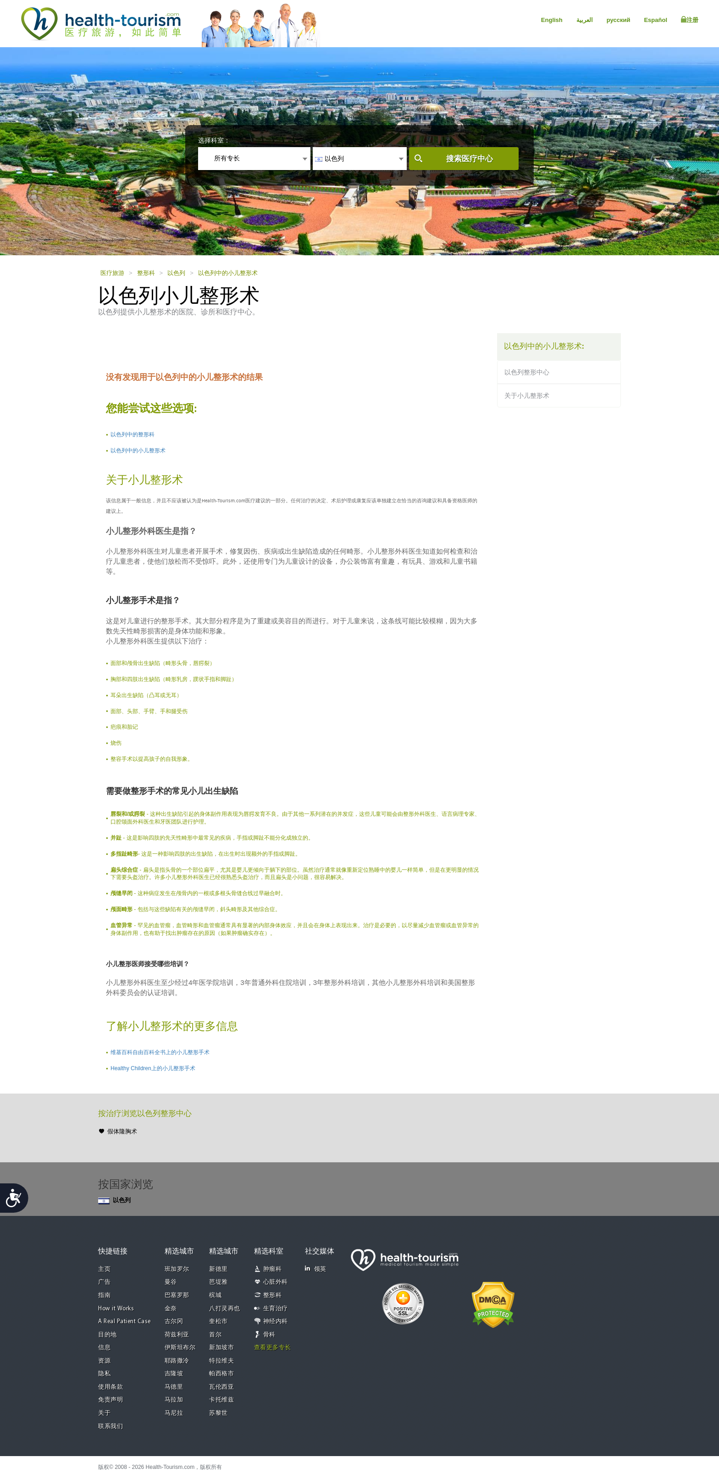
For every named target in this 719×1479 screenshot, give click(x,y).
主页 (104, 1269)
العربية (584, 19)
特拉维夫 (221, 1361)
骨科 (269, 1335)
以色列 (176, 272)
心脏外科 (275, 1282)
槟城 (215, 1295)
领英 (315, 1268)
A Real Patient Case (124, 1322)
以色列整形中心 (526, 372)
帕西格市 (221, 1374)
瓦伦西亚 (221, 1387)
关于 (104, 1413)
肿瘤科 (272, 1269)
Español (655, 19)
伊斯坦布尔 (180, 1348)
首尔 (215, 1335)
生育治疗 (275, 1309)
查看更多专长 (272, 1348)
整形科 (146, 272)
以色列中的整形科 (133, 434)
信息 (104, 1348)
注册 (689, 19)
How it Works (116, 1309)
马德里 (174, 1387)
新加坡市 (221, 1348)
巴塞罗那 (177, 1295)
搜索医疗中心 (469, 158)
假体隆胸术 (122, 1131)
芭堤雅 (218, 1282)
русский (619, 19)
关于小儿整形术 (526, 395)
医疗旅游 (112, 272)
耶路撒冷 (177, 1361)
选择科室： (214, 140)
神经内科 (275, 1322)
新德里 (218, 1269)
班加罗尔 (177, 1269)
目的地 (107, 1335)
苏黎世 (218, 1413)
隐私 (104, 1374)
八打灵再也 (224, 1309)
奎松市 (218, 1322)
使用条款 (110, 1387)
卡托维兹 (221, 1400)
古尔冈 (174, 1322)
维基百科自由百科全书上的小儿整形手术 (160, 1052)
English (552, 19)
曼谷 (171, 1282)
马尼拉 (174, 1413)
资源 (104, 1361)
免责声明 (110, 1400)
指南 (104, 1295)
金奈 (171, 1309)
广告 (104, 1282)
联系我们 (110, 1427)
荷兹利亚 (177, 1335)
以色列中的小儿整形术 (228, 272)
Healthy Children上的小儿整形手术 (153, 1068)
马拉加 (174, 1400)
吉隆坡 (174, 1374)
